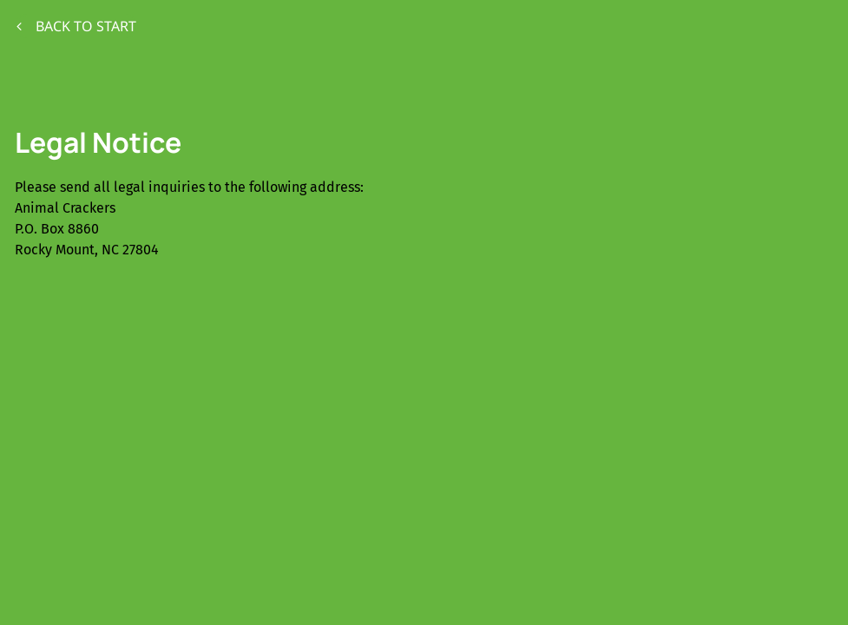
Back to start (76, 26)
